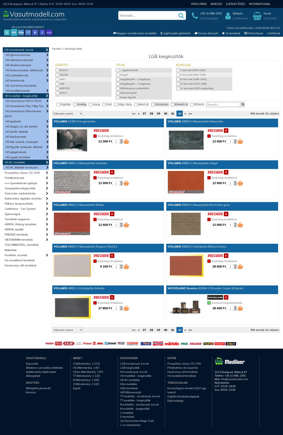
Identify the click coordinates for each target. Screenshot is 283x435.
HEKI (60, 79)
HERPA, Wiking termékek (20, 224)
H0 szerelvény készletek (21, 85)
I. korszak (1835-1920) (190, 70)
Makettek (11, 250)
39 (158, 113)
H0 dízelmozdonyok (18, 65)
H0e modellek (128, 384)
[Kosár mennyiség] (116, 141)
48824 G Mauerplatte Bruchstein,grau (199, 205)
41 (172, 113)
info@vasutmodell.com (234, 379)
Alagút (122, 74)
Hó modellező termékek (20, 260)
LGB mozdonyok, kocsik (134, 363)
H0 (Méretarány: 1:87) (86, 367)
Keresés (216, 4)
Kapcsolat (32, 363)
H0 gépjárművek (16, 152)
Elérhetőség (235, 4)
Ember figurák (126, 97)
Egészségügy (175, 400)
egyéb (49, 32)
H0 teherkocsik (15, 80)
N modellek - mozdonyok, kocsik (139, 404)
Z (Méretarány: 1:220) (86, 384)
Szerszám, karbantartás (20, 193)
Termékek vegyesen (17, 219)
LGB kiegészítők (72, 48)
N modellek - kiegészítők (135, 408)
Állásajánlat (33, 375)
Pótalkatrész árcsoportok (182, 367)
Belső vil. (141, 104)
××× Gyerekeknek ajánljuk (21, 183)
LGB (60, 83)
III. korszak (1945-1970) (191, 79)
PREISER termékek (16, 234)
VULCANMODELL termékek (22, 245)
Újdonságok (12, 214)
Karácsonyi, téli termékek (20, 265)
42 (179, 113)
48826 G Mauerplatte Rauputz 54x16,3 (85, 246)
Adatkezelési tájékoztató (41, 371)
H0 (14, 32)
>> (190, 113)
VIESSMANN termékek (19, 239)
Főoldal (56, 48)
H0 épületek (13, 121)
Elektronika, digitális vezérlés (23, 198)
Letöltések (273, 33)
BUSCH (62, 70)
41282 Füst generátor (75, 121)
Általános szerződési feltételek (44, 367)
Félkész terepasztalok (19, 203)
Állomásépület (126, 92)
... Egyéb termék (127, 70)
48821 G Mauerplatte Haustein (80, 163)
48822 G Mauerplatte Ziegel (193, 163)
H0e (21, 32)
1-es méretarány (130, 425)
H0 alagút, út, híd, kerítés (22, 126)
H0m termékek (129, 388)
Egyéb (77, 388)
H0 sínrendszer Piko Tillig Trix (24, 106)
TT (28, 32)
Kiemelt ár (179, 104)
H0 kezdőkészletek (18, 90)
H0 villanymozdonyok (19, 60)
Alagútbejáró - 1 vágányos (133, 79)
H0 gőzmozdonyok (18, 55)
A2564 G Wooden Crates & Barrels (205, 288)
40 (165, 113)
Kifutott (197, 104)
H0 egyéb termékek (18, 157)
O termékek (127, 416)
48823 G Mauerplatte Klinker (79, 205)
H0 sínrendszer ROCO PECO (24, 101)
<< (133, 113)
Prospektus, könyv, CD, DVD (22, 173)
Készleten (160, 104)
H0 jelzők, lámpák (17, 131)
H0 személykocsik (17, 75)
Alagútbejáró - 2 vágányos (133, 83)
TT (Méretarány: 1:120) (86, 375)
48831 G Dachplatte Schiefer (79, 288)
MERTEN (63, 88)
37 (144, 113)
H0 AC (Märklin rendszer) (22, 167)
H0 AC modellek (15, 162)
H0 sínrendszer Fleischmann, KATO (23, 113)
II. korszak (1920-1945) (191, 74)
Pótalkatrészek (14, 178)
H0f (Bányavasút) (130, 392)
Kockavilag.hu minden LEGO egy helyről (186, 390)
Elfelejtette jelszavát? (38, 388)
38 (151, 113)
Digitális (64, 104)
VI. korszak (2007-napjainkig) (195, 88)
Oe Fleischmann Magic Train (137, 420)
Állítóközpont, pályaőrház (133, 88)
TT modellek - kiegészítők (135, 400)
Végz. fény (123, 104)
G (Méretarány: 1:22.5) (86, 363)
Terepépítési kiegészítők (20, 188)
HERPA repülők (14, 229)
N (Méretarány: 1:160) (86, 379)
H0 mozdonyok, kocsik (19, 50)
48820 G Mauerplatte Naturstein (195, 121)
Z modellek (126, 412)
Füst (107, 104)
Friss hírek (199, 4)
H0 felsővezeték (16, 137)
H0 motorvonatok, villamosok (24, 70)
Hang (94, 104)
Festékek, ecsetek (16, 255)
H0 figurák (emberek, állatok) (24, 147)
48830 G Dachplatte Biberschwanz (197, 246)
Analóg (79, 104)
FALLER (62, 74)
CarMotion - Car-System (20, 209)
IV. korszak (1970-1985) (191, 83)
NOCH (61, 92)
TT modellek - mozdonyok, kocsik (140, 396)
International (259, 4)
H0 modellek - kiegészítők (21, 96)
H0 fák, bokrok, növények (22, 142)
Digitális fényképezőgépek (183, 396)
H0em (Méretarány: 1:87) (88, 371)
